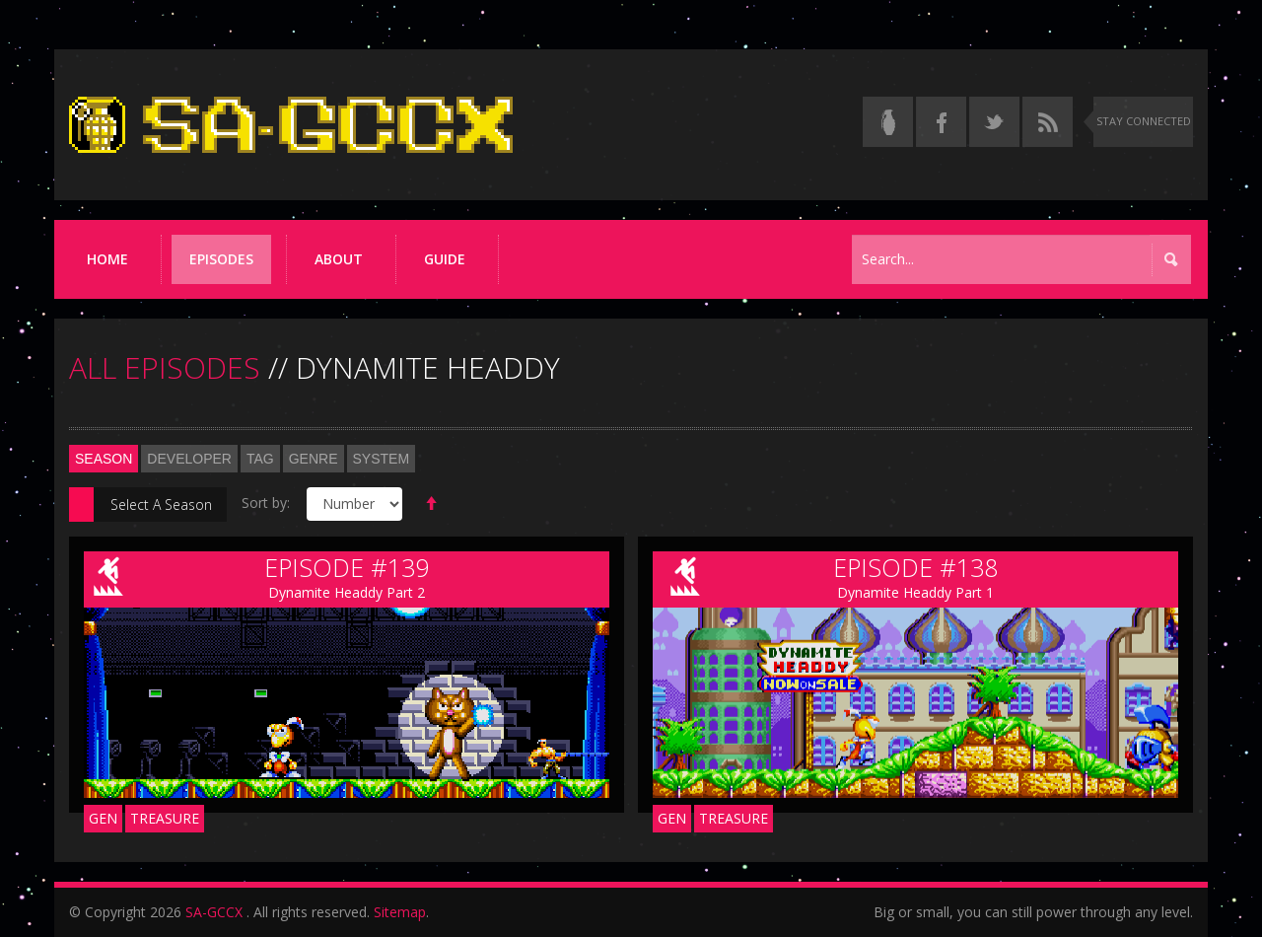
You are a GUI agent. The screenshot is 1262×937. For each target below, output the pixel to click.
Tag (260, 459)
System (381, 459)
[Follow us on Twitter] (994, 122)
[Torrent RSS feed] (1047, 122)
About (339, 259)
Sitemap (400, 911)
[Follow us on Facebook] (941, 122)
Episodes (221, 259)
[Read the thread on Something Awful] (888, 122)
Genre (313, 459)
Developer (189, 459)
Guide (444, 259)
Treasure (164, 818)
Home (107, 259)
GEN (103, 818)
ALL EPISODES (164, 367)
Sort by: (266, 502)
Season (103, 459)
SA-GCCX (214, 911)
